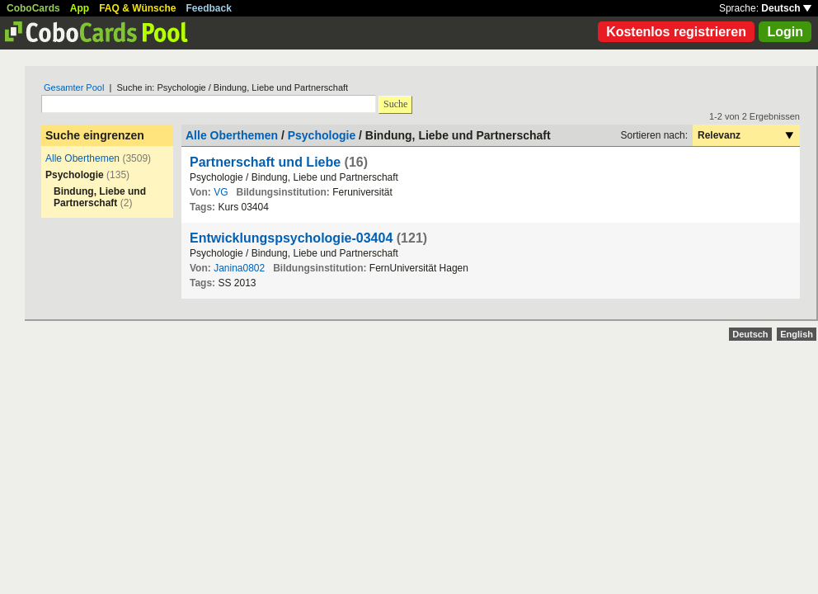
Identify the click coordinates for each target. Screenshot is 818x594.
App (79, 8)
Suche (395, 104)
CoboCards (33, 8)
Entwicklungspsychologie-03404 (291, 238)
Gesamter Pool (74, 87)
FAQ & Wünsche (137, 8)
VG (221, 192)
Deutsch (786, 8)
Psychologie (321, 135)
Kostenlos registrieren (676, 32)
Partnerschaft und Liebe (265, 162)
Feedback (209, 8)
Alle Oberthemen (82, 158)
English (796, 334)
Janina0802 (239, 268)
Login (785, 32)
